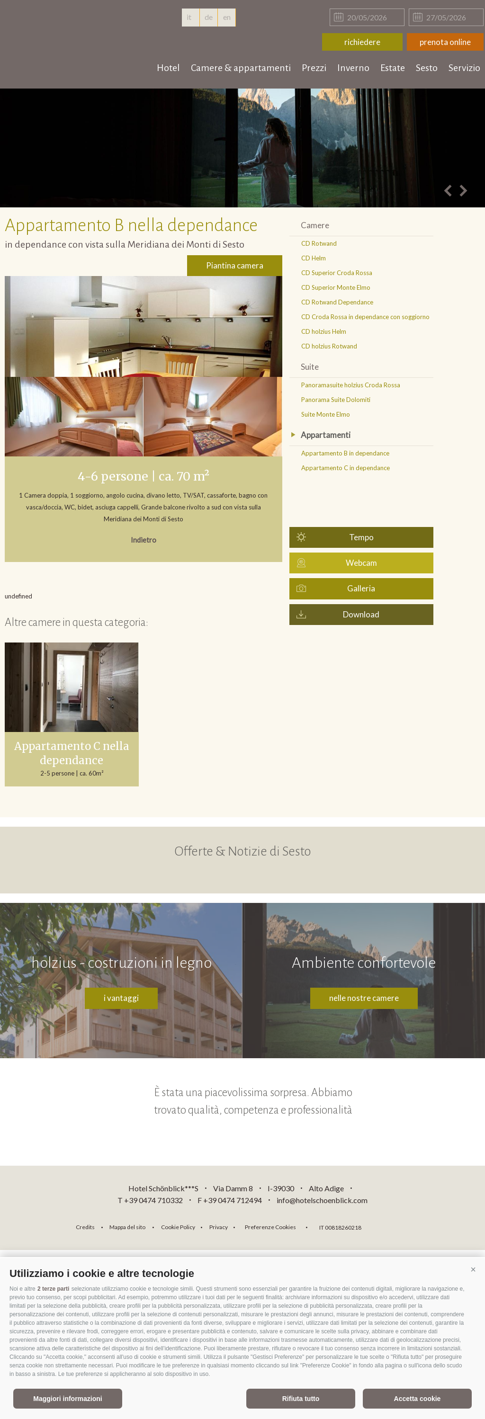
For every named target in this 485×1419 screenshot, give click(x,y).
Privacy (218, 1227)
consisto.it (393, 1226)
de (209, 16)
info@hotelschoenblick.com (322, 1200)
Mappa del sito (127, 1227)
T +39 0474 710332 (150, 1200)
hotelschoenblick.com (62, 28)
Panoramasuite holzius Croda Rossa (350, 385)
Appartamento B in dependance (345, 453)
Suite (310, 367)
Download (361, 614)
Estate (392, 67)
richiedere (362, 42)
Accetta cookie (417, 1398)
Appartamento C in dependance (345, 468)
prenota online (445, 42)
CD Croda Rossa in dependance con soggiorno (365, 317)
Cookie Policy (178, 1227)
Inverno (353, 67)
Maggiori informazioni (67, 1398)
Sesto (427, 67)
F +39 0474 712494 (230, 1200)
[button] (473, 1269)
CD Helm (313, 258)
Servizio (464, 67)
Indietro (143, 539)
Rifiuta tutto (301, 1398)
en (227, 16)
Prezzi (314, 67)
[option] (242, 148)
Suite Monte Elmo (325, 414)
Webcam (361, 563)
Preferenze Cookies (270, 1227)
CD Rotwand (319, 243)
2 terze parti (53, 1288)
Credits (85, 1227)
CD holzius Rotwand (329, 346)
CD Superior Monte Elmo (335, 287)
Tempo (361, 537)
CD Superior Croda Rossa (336, 273)
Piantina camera (234, 265)
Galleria (361, 588)
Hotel (168, 67)
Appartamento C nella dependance (71, 753)
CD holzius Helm (323, 331)
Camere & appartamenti (241, 67)
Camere (315, 225)
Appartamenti (325, 435)
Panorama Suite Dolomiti (335, 399)
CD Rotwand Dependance (337, 302)
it (190, 16)
